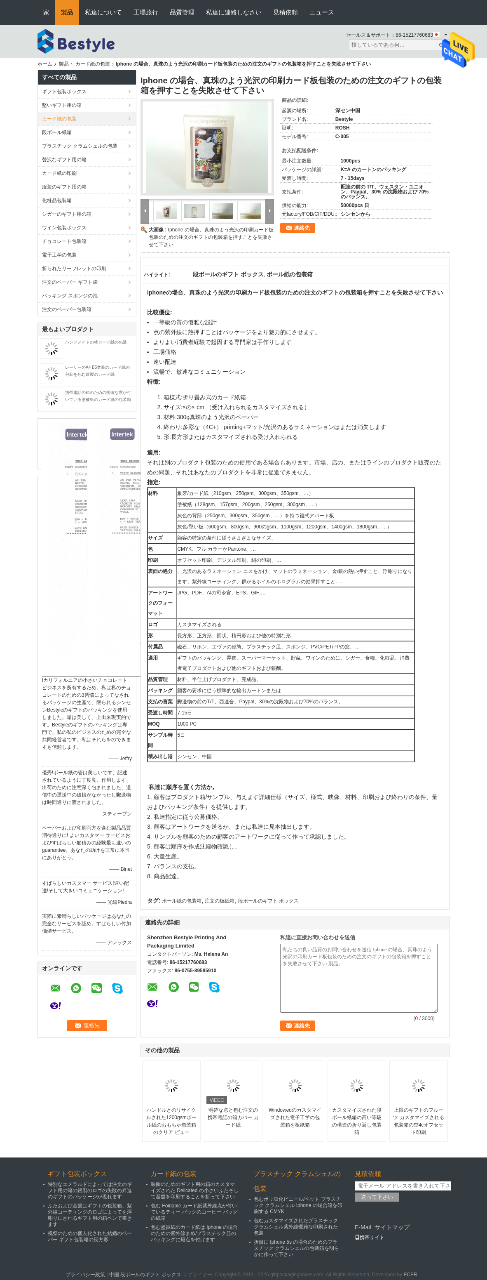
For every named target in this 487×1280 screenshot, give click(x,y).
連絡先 (302, 228)
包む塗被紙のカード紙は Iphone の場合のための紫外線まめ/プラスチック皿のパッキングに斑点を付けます (194, 1233)
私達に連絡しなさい (234, 12)
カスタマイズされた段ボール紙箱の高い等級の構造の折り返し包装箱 (357, 1121)
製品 (67, 12)
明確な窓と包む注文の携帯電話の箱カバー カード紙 (233, 1117)
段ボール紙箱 (57, 132)
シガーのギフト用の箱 (66, 214)
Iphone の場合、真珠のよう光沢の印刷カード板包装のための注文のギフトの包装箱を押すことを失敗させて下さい (211, 237)
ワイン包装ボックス (64, 228)
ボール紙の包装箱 (181, 901)
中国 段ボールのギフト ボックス (145, 1275)
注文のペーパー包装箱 (66, 309)
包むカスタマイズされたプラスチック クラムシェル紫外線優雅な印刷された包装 (296, 1227)
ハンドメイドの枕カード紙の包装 (96, 342)
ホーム (44, 64)
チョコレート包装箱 (64, 241)
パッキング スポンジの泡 (70, 296)
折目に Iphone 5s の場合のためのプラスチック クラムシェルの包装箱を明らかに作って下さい (296, 1248)
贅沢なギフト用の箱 (64, 160)
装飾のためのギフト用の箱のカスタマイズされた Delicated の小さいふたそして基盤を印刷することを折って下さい (195, 1190)
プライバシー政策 (85, 1275)
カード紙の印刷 (59, 173)
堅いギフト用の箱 (62, 105)
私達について (103, 12)
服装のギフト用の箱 (64, 187)
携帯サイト (369, 1237)
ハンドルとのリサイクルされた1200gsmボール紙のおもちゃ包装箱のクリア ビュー (171, 1121)
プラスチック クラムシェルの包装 (79, 146)
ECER (410, 1275)
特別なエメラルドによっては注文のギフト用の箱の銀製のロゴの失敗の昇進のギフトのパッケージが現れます (90, 1190)
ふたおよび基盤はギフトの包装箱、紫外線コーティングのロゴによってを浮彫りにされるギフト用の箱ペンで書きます (90, 1215)
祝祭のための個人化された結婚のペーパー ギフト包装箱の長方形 (90, 1236)
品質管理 (182, 12)
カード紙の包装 (92, 64)
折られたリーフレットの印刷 (74, 268)
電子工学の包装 (59, 255)
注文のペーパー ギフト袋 (70, 282)
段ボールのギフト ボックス (268, 901)
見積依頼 (285, 12)
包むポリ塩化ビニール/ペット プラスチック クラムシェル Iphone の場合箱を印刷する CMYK (298, 1205)
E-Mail (363, 1227)
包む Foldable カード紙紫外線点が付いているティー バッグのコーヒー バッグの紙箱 (194, 1212)
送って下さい (377, 1197)
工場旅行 (145, 12)
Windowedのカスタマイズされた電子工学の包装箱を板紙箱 (295, 1117)
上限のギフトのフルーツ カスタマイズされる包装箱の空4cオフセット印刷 (418, 1121)
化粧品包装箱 (57, 200)
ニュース (321, 12)
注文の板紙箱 (219, 901)
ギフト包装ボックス (64, 91)
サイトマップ (392, 1227)
